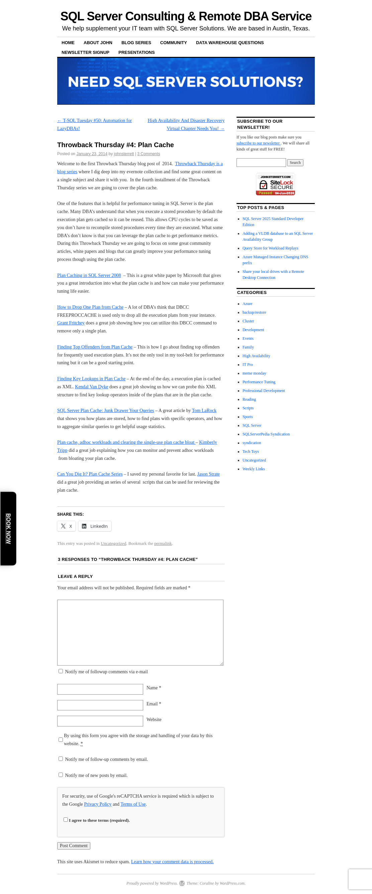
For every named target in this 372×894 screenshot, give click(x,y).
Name (154, 687)
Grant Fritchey (71, 322)
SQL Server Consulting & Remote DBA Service (186, 16)
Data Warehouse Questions (230, 42)
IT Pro (248, 364)
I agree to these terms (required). (97, 820)
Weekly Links (254, 469)
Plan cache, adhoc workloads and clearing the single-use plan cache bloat (126, 442)
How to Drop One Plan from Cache (90, 307)
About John (98, 42)
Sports (248, 416)
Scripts (248, 408)
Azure (247, 303)
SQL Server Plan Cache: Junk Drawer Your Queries (105, 410)
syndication (252, 442)
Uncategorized (113, 543)
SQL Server (252, 425)
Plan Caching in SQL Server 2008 (89, 275)
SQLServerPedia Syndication (266, 434)
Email (154, 703)
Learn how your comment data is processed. (172, 861)
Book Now (8, 528)
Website (154, 719)
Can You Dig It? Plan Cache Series (90, 474)
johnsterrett (124, 154)
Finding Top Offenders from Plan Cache (94, 347)
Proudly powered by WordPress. (152, 883)
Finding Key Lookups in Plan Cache (91, 378)
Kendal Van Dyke (91, 386)
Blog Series (136, 42)
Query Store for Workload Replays (270, 248)
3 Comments (148, 154)
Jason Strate (208, 474)
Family (248, 347)
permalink (163, 543)
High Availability (256, 356)
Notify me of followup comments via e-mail (106, 671)
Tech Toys (251, 451)
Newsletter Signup (85, 52)
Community (173, 42)
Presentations (136, 52)
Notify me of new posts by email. (96, 775)
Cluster (248, 321)
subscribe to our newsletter (259, 143)
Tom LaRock (204, 410)
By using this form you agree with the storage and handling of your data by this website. (138, 740)
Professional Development (264, 390)
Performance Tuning (259, 382)
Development (253, 329)
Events (248, 338)
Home (68, 42)
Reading (249, 399)
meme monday (254, 373)
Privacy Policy (97, 804)
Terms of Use (133, 804)
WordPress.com (232, 883)
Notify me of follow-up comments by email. (106, 759)
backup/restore (254, 312)
